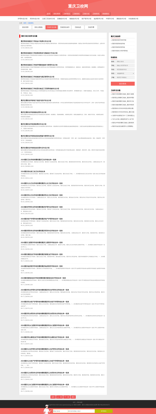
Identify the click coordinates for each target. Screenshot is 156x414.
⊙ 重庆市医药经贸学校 (118, 47)
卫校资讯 (96, 14)
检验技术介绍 (74, 19)
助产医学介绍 (86, 19)
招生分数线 (38, 27)
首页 (48, 14)
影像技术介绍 (62, 19)
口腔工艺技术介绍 (48, 19)
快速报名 (106, 14)
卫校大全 (86, 14)
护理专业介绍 (22, 19)
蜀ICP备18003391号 (104, 405)
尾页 (73, 397)
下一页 (66, 397)
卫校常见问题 (51, 27)
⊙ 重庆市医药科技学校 (118, 43)
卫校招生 (76, 14)
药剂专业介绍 (34, 19)
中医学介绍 (110, 19)
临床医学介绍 (98, 19)
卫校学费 (91, 27)
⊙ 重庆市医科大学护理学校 (119, 51)
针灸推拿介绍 (133, 19)
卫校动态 (78, 27)
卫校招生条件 (65, 27)
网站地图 (79, 402)
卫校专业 (66, 14)
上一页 (59, 397)
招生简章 (57, 14)
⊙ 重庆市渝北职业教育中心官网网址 (122, 126)
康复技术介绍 (121, 19)
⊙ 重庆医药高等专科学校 (118, 40)
